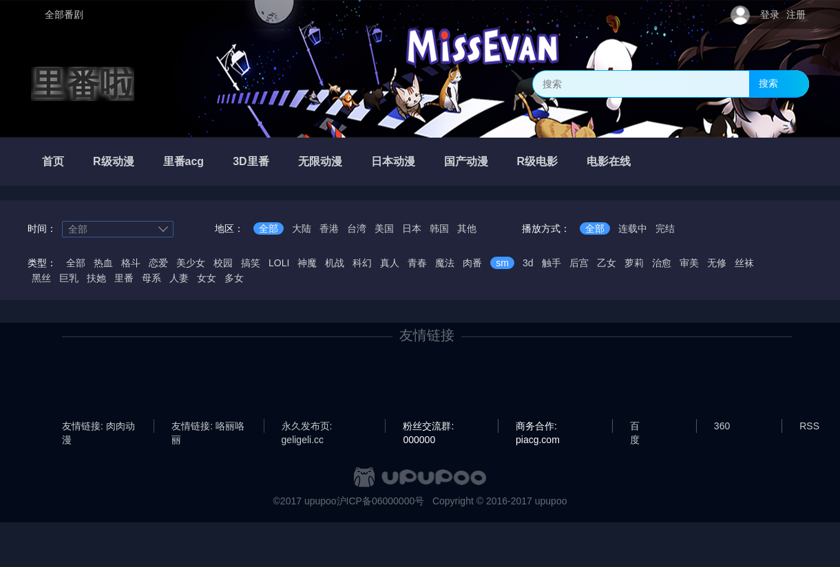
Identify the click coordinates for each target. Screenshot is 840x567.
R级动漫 (113, 161)
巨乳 (68, 278)
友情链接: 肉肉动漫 (98, 426)
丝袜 (744, 262)
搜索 (768, 83)
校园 (223, 262)
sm (502, 262)
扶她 (96, 278)
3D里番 (251, 161)
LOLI (279, 262)
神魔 (307, 262)
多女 (234, 278)
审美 (689, 262)
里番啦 (82, 84)
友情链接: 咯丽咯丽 (207, 426)
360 (722, 425)
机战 (334, 262)
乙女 (606, 262)
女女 (206, 278)
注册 (796, 14)
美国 (384, 228)
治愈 (661, 262)
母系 (151, 278)
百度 (635, 426)
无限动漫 (320, 161)
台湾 (356, 228)
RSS (809, 425)
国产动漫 (466, 161)
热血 (103, 262)
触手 (551, 262)
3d (528, 262)
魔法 (444, 262)
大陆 (301, 228)
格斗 (130, 262)
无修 (716, 262)
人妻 (179, 278)
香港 (329, 228)
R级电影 (537, 161)
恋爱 (158, 262)
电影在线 (609, 161)
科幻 (362, 262)
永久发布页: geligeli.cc (307, 426)
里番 (124, 278)
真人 (389, 262)
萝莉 (634, 262)
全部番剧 (64, 14)
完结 (665, 228)
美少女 (190, 262)
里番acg (183, 161)
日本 (411, 228)
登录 (769, 14)
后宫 (579, 262)
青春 (417, 262)
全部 (268, 228)
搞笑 (250, 262)
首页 (53, 161)
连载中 (632, 228)
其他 (466, 228)
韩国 (439, 228)
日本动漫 (393, 161)
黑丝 (41, 278)
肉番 (472, 262)
